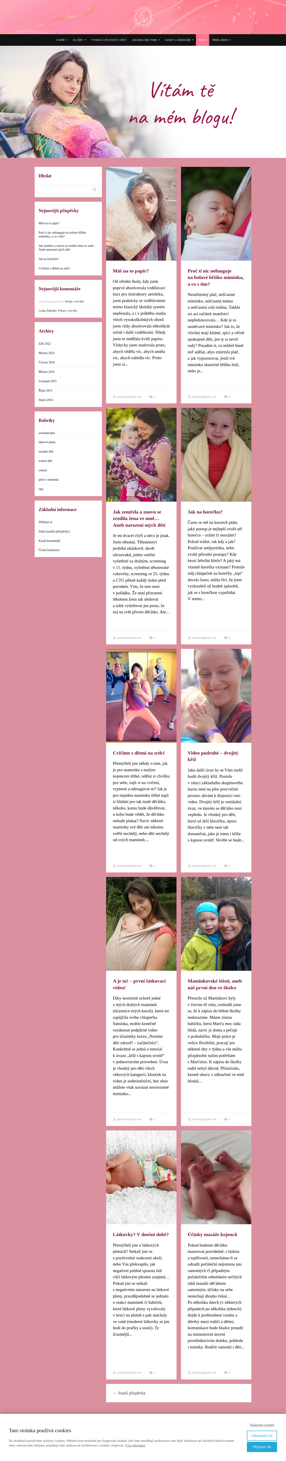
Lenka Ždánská (48, 310)
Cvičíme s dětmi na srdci (138, 753)
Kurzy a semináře (178, 40)
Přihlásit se (46, 522)
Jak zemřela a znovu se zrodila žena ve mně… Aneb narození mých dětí (139, 518)
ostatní (43, 470)
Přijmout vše (262, 1447)
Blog (202, 40)
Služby (78, 40)
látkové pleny (47, 442)
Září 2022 (45, 343)
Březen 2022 (47, 353)
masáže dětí (46, 451)
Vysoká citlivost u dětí (108, 40)
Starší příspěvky (129, 1393)
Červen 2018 (47, 362)
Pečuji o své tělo (74, 301)
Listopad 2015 (48, 381)
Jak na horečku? (205, 512)
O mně (60, 40)
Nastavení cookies (262, 1425)
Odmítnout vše (262, 1436)
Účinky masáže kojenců (212, 1234)
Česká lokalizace (49, 550)
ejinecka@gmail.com (127, 396)
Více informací (135, 1445)
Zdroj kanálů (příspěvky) (54, 531)
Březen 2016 (47, 371)
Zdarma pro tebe (144, 40)
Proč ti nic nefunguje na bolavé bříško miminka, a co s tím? (216, 277)
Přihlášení (220, 40)
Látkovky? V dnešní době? (141, 1234)
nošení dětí (45, 461)
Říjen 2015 (46, 390)
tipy (41, 489)
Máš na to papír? (131, 271)
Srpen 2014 (46, 400)
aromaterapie (47, 433)
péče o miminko (49, 479)
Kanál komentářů (49, 541)
